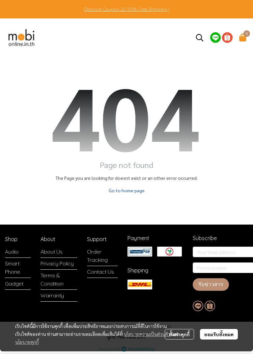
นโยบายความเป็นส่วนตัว (147, 334)
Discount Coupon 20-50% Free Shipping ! (126, 9)
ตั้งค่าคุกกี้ (179, 334)
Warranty (52, 295)
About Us (52, 251)
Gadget (14, 283)
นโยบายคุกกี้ (27, 342)
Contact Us (100, 271)
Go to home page (127, 190)
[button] (199, 37)
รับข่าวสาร (210, 284)
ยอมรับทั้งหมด (219, 334)
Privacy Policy (57, 263)
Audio (12, 251)
